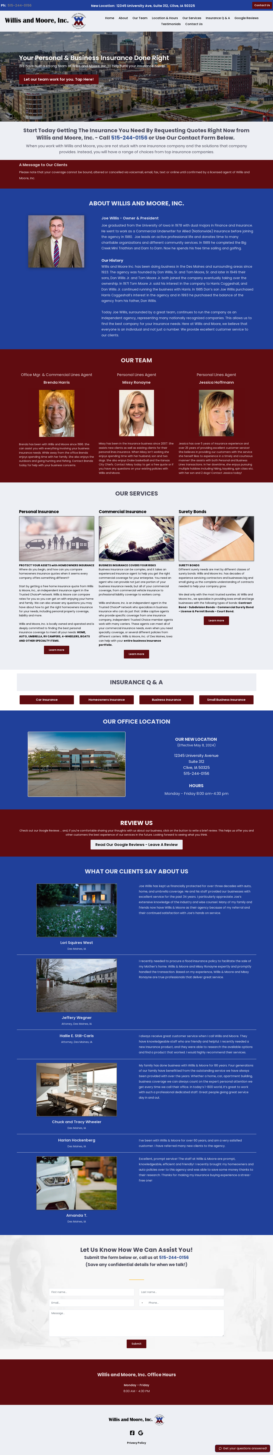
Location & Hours (165, 18)
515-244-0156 (19, 5)
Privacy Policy (136, 1443)
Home (109, 18)
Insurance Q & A (218, 18)
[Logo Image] (45, 21)
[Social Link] (132, 1433)
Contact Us (194, 24)
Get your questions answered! (242, 1448)
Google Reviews (246, 18)
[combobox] (141, 1302)
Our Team (139, 18)
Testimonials (171, 24)
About (123, 18)
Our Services (191, 18)
